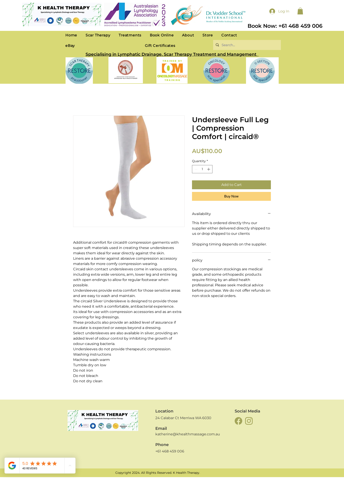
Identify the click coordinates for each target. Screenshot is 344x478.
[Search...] (247, 45)
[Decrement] (195, 169)
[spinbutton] (202, 169)
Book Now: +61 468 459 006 (285, 26)
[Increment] (209, 169)
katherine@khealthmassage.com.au (187, 434)
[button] (300, 11)
